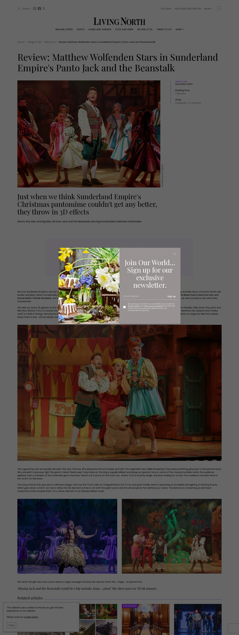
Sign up (171, 296)
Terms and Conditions (153, 306)
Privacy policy (133, 306)
